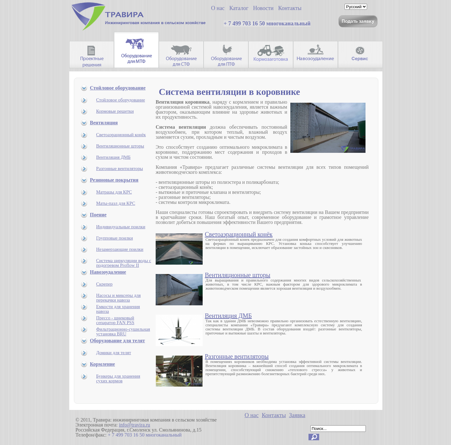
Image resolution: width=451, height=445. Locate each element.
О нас (252, 415)
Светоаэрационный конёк (121, 134)
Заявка (297, 415)
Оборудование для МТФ (136, 50)
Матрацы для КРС (114, 191)
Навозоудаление (315, 54)
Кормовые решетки (115, 111)
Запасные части (360, 54)
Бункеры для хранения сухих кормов (118, 378)
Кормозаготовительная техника (270, 54)
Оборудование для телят (117, 340)
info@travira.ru (134, 424)
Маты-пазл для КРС (115, 203)
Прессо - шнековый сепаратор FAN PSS (115, 320)
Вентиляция (104, 122)
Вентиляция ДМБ (113, 157)
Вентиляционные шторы (120, 145)
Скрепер (104, 284)
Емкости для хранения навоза (118, 309)
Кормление (102, 364)
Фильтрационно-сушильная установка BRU (123, 331)
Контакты (274, 415)
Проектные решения (91, 54)
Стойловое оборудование (118, 88)
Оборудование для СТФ (181, 54)
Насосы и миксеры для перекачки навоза (118, 298)
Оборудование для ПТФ (226, 54)
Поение (98, 214)
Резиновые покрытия (114, 180)
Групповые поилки (114, 238)
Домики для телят (113, 352)
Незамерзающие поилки (119, 249)
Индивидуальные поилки (120, 226)
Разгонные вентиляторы (119, 168)
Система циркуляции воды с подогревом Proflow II (123, 263)
